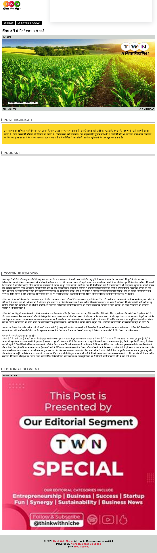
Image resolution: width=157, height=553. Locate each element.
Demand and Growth (28, 22)
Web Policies (81, 546)
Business (8, 22)
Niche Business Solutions (86, 544)
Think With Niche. (63, 541)
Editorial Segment (21, 369)
